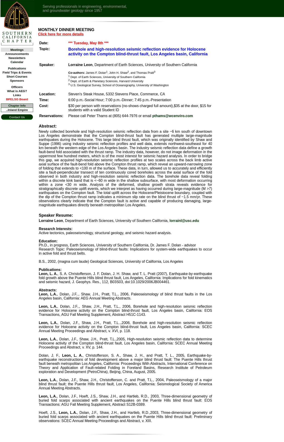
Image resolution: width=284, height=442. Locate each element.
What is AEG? (17, 91)
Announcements (17, 54)
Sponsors (17, 80)
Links (17, 95)
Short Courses (17, 76)
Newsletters (17, 58)
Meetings (17, 50)
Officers (17, 87)
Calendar (16, 62)
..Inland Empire (17, 110)
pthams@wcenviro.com (172, 116)
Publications (17, 68)
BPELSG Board (17, 99)
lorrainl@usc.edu (184, 221)
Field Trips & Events (16, 72)
